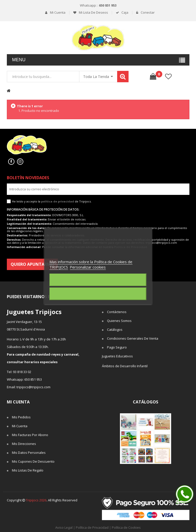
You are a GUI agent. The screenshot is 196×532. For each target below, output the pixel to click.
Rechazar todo (98, 279)
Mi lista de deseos (93, 12)
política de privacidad (57, 201)
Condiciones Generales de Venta (132, 338)
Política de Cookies (126, 527)
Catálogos (114, 329)
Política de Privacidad (92, 527)
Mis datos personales (29, 452)
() (157, 74)
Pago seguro (117, 347)
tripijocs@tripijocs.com (33, 387)
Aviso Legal (64, 527)
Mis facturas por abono (30, 435)
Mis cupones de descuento (33, 461)
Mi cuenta (57, 12)
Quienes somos (119, 320)
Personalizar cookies (88, 267)
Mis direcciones (24, 443)
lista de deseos (168, 76)
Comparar (183, 76)
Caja (124, 12)
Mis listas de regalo (27, 470)
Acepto (98, 293)
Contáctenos (117, 312)
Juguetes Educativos (117, 356)
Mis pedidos (21, 417)
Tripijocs (36, 500)
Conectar (147, 12)
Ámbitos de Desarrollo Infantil (125, 366)
